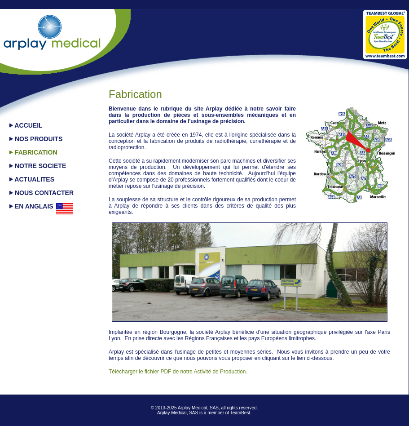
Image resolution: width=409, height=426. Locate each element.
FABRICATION (33, 152)
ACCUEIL (26, 125)
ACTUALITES (31, 179)
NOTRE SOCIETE (37, 165)
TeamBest (240, 412)
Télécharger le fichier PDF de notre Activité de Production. (178, 371)
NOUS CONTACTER (41, 192)
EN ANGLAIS (31, 206)
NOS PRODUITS (35, 138)
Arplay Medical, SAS (198, 407)
